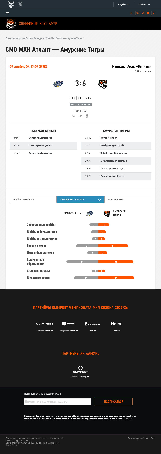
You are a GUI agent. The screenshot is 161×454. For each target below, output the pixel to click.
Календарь (38, 38)
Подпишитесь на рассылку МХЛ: (42, 393)
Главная (10, 38)
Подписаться (113, 402)
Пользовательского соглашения (90, 416)
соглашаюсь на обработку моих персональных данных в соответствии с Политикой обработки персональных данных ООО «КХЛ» (80, 417)
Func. (153, 438)
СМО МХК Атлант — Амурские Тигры (64, 38)
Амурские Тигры (24, 38)
